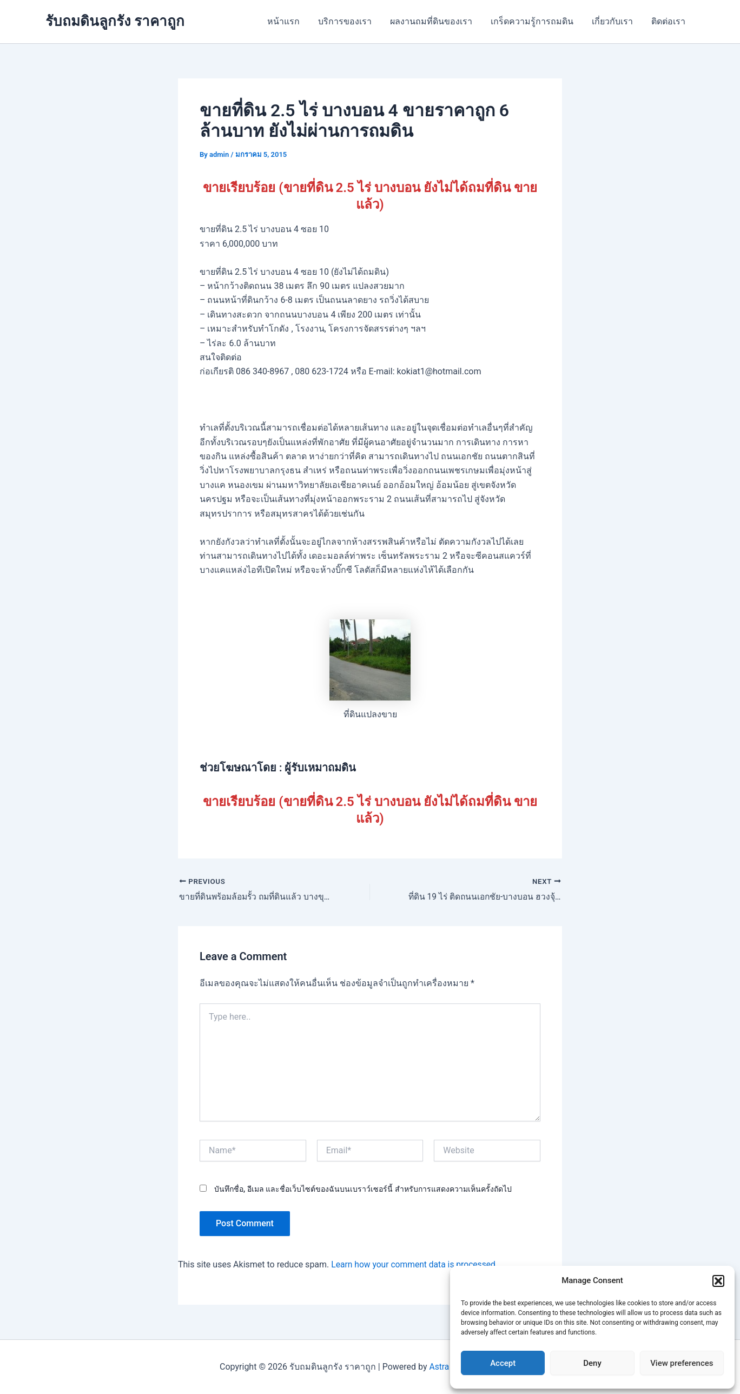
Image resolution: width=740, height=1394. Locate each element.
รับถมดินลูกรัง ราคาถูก (114, 21)
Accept (503, 1363)
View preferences (681, 1363)
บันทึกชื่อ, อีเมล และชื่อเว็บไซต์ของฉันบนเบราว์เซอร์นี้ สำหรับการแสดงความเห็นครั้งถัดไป (363, 1189)
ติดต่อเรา (669, 21)
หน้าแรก (289, 21)
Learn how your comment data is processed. (416, 1265)
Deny (592, 1363)
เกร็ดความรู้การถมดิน (534, 21)
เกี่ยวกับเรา (614, 21)
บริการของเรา (349, 21)
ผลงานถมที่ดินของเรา (435, 21)
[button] (718, 1281)
